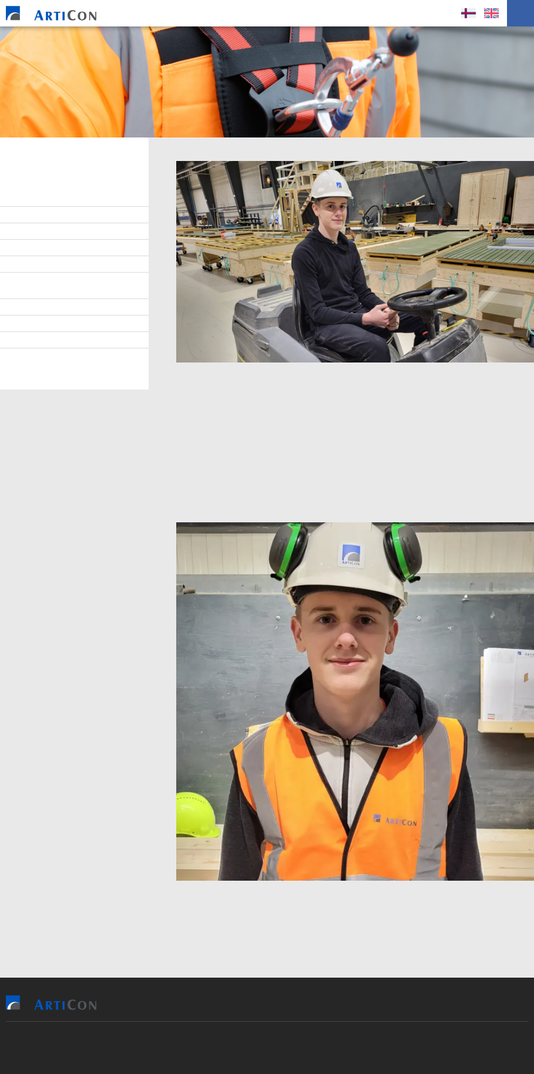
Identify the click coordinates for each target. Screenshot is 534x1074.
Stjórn (30, 198)
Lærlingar (37, 231)
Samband (34, 264)
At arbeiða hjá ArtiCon (62, 248)
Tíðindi (30, 323)
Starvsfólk (39, 215)
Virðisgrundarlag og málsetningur (59, 286)
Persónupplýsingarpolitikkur (76, 356)
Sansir (151, 1047)
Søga (27, 340)
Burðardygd (41, 307)
